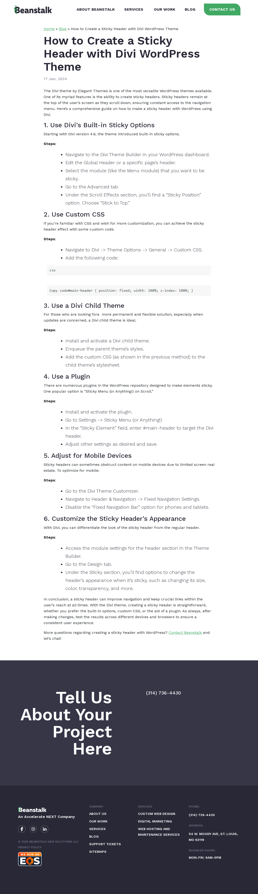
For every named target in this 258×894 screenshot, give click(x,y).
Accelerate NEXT (40, 816)
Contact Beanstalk (185, 632)
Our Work (164, 9)
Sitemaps (97, 851)
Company (96, 806)
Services (133, 9)
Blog (189, 9)
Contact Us (222, 9)
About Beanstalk (95, 9)
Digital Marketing (155, 821)
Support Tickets (105, 844)
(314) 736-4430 (163, 693)
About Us (97, 814)
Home (49, 29)
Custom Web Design (156, 814)
